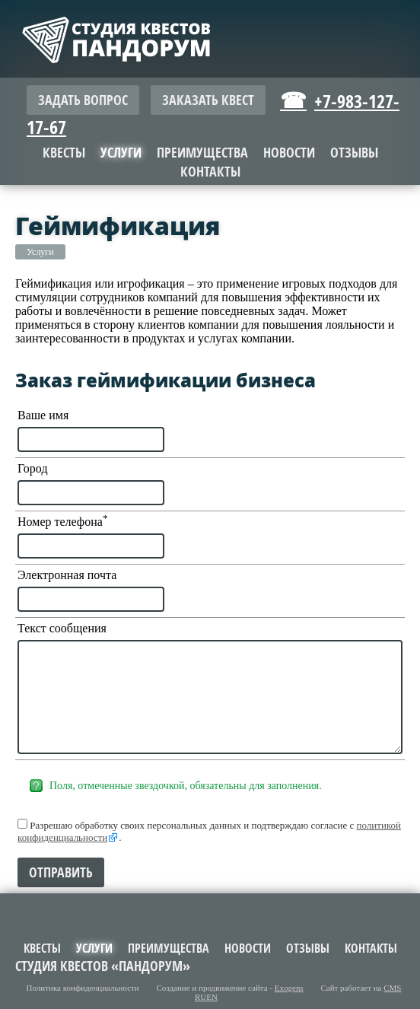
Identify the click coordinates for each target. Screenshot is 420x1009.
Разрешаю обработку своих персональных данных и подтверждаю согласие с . (209, 831)
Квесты (64, 152)
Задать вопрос (83, 100)
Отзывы (354, 152)
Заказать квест (208, 100)
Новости (289, 152)
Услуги (40, 252)
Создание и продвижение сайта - (230, 987)
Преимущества (202, 152)
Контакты (210, 171)
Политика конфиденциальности (83, 987)
